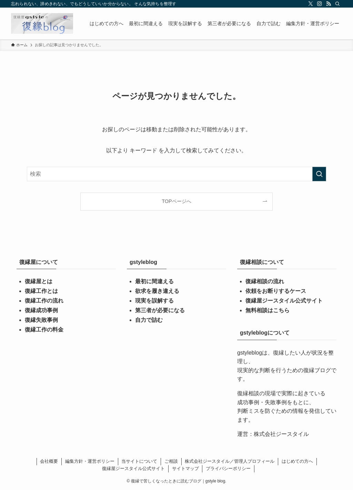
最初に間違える (154, 281)
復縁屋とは (38, 281)
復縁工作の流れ (44, 301)
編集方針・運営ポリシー (89, 461)
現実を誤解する (154, 301)
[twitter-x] (310, 4)
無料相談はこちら (267, 310)
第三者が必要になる (160, 310)
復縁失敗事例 (41, 320)
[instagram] (319, 4)
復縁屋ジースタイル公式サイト (284, 301)
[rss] (328, 4)
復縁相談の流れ (264, 281)
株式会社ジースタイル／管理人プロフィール (229, 461)
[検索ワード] (176, 174)
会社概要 (49, 461)
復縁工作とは (41, 291)
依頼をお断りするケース (275, 291)
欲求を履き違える (157, 291)
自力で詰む (149, 320)
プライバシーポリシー (228, 468)
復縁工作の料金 (44, 330)
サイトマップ (185, 468)
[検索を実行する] (319, 174)
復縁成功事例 (41, 310)
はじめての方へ (297, 461)
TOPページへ (176, 201)
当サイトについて (139, 461)
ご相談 (171, 461)
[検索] (337, 4)
